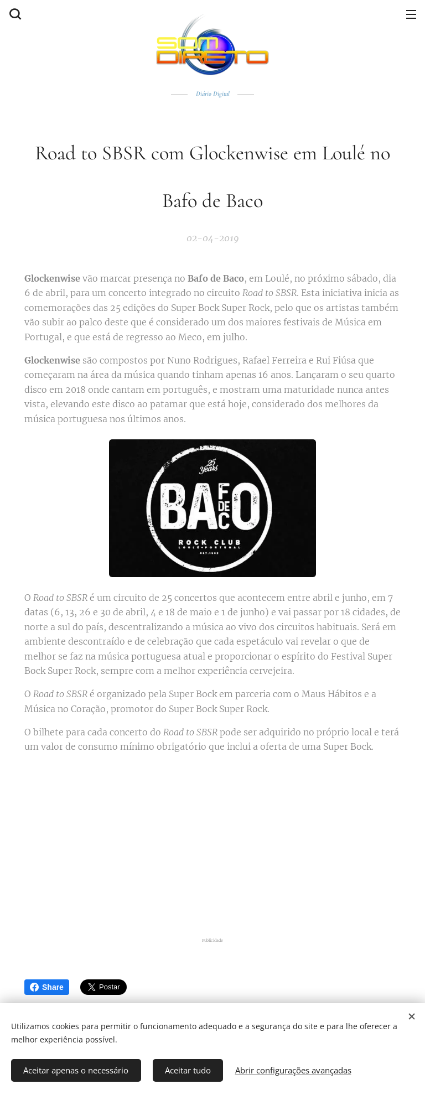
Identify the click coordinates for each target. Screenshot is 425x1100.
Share (47, 987)
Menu (411, 14)
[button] (14, 14)
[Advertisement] (212, 844)
